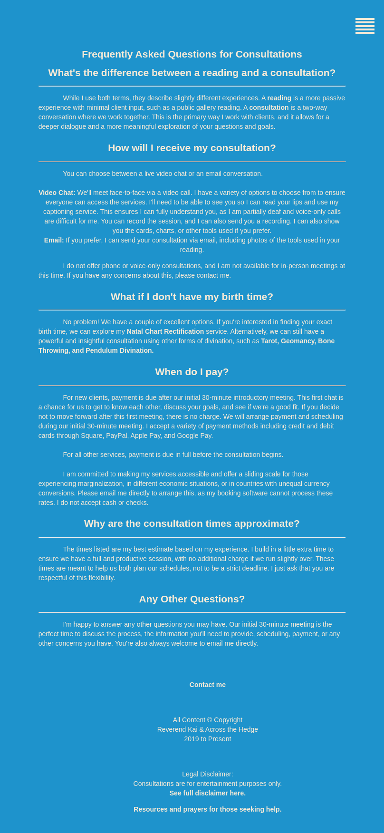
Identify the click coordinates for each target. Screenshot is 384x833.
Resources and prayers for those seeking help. (207, 809)
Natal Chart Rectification (165, 331)
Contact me (208, 684)
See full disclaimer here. (208, 793)
